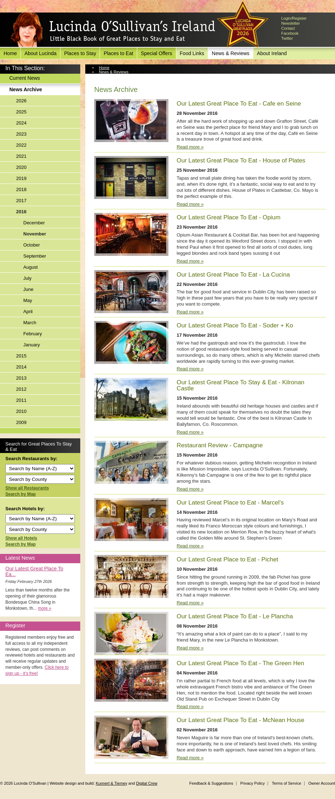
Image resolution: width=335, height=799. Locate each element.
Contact (288, 28)
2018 (21, 189)
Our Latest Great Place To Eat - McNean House (240, 720)
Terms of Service (286, 783)
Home (10, 53)
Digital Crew (146, 783)
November (34, 234)
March (29, 322)
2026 (21, 100)
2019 (21, 178)
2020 (21, 167)
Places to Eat (118, 53)
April (28, 311)
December (34, 222)
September (34, 256)
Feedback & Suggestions (211, 783)
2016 (21, 211)
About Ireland (272, 53)
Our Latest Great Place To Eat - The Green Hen (240, 663)
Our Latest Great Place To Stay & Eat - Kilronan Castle (240, 385)
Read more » (190, 147)
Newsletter (290, 23)
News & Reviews (230, 53)
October (31, 245)
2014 (21, 367)
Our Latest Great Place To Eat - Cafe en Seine (239, 103)
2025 (21, 112)
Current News (24, 78)
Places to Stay (80, 53)
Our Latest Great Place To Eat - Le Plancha (235, 616)
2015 (21, 356)
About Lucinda (40, 53)
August (30, 267)
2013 (21, 378)
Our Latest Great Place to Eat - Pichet (227, 559)
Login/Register (294, 18)
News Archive (25, 89)
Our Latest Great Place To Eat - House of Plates (241, 160)
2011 (21, 400)
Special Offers (156, 53)
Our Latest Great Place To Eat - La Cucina (233, 274)
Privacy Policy (252, 783)
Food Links (192, 53)
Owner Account (321, 783)
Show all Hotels (21, 538)
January (31, 344)
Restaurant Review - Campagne (220, 445)
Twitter (287, 38)
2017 (21, 200)
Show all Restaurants (27, 488)
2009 (21, 422)
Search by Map (20, 494)
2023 (21, 134)
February (32, 333)
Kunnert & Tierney (111, 783)
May (27, 300)
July (27, 278)
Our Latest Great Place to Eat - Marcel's (230, 502)
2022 (21, 145)
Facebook (289, 33)
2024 (21, 123)
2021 (21, 156)
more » (44, 608)
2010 (21, 411)
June (28, 289)
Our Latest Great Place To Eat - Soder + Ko (235, 325)
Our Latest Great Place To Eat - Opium (229, 217)
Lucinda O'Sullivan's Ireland (113, 30)
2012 (21, 389)
